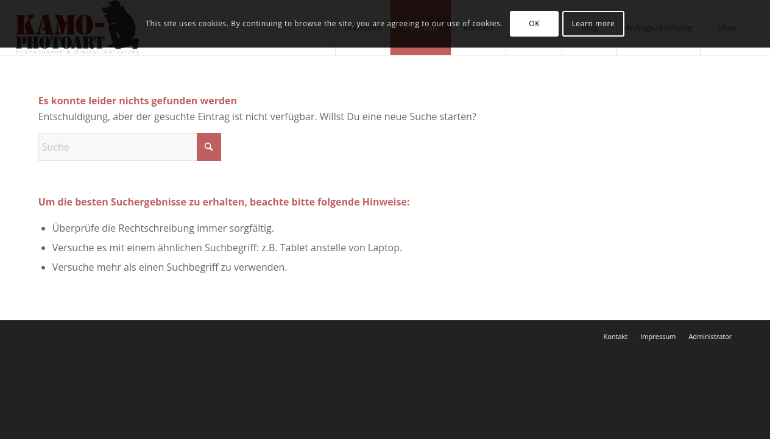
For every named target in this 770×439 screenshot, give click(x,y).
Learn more (593, 23)
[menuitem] (615, 337)
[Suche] (129, 147)
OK (534, 23)
